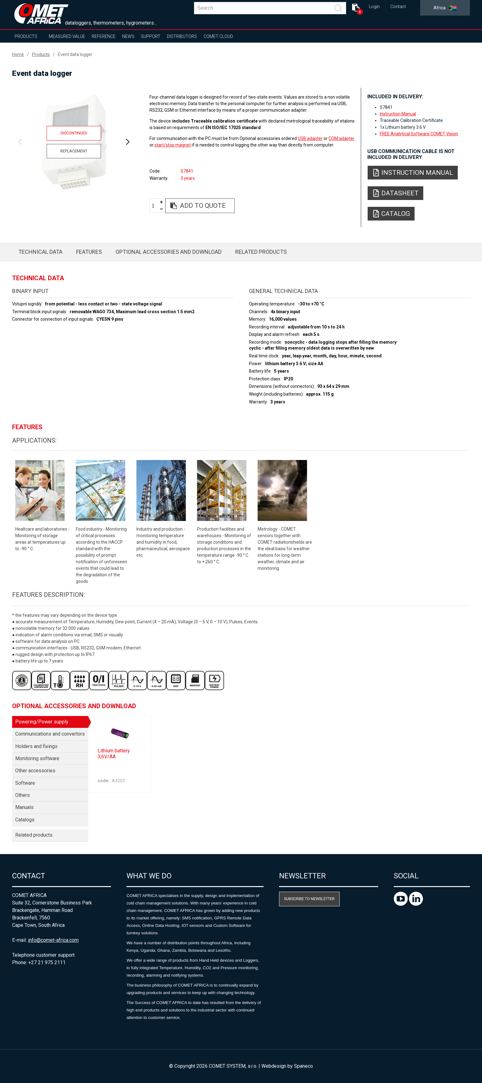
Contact (398, 6)
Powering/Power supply (41, 722)
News (128, 36)
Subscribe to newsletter (309, 898)
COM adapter (341, 138)
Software (25, 783)
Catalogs (24, 820)
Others (22, 795)
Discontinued (74, 133)
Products (26, 36)
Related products (261, 252)
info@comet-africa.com (53, 940)
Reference (104, 36)
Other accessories (35, 771)
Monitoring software (37, 758)
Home (18, 54)
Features (89, 252)
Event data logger (75, 54)
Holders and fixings (36, 746)
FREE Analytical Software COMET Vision (419, 133)
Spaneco (303, 1066)
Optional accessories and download (169, 252)
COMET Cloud (218, 36)
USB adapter (310, 138)
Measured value (67, 36)
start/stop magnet (172, 144)
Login (374, 6)
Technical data (40, 252)
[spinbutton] (155, 206)
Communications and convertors (50, 734)
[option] (74, 142)
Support (150, 36)
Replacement (73, 151)
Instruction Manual (398, 113)
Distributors (182, 36)
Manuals (24, 807)
